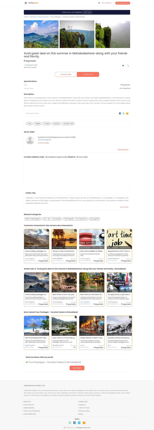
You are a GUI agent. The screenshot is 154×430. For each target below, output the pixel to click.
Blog (81, 414)
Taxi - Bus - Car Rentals (51, 219)
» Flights (37, 123)
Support (82, 405)
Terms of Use (84, 408)
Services (33, 17)
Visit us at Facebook (32, 411)
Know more (124, 207)
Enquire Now (88, 74)
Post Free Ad (29, 405)
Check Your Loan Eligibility (77, 12)
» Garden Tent (68, 123)
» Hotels (46, 123)
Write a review (123, 149)
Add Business (29, 408)
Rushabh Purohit (31, 65)
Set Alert (77, 368)
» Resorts (56, 123)
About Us (27, 401)
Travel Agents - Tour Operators (75, 219)
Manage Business (122, 3)
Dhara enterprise (44, 140)
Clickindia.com (70, 428)
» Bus (29, 123)
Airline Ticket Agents (33, 219)
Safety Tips (83, 401)
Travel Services (43, 17)
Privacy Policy (84, 411)
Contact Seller (65, 74)
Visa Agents (94, 219)
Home (26, 17)
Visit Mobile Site (30, 414)
